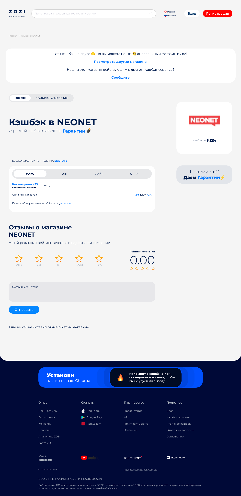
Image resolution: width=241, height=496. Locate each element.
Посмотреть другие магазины (120, 62)
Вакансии (130, 430)
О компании (46, 417)
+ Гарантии (72, 131)
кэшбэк (20, 98)
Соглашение (175, 436)
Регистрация (217, 13)
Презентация (133, 410)
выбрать (60, 160)
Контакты (44, 423)
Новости (44, 430)
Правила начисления (52, 98)
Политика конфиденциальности (140, 469)
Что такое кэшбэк (179, 423)
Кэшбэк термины (178, 417)
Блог (170, 410)
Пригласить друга (136, 423)
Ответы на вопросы (180, 430)
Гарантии (208, 177)
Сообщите (120, 77)
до (137, 194)
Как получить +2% (25, 186)
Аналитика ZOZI (49, 436)
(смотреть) (66, 203)
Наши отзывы (47, 410)
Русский (170, 15)
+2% (149, 194)
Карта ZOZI (45, 443)
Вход (192, 13)
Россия (169, 12)
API (126, 417)
